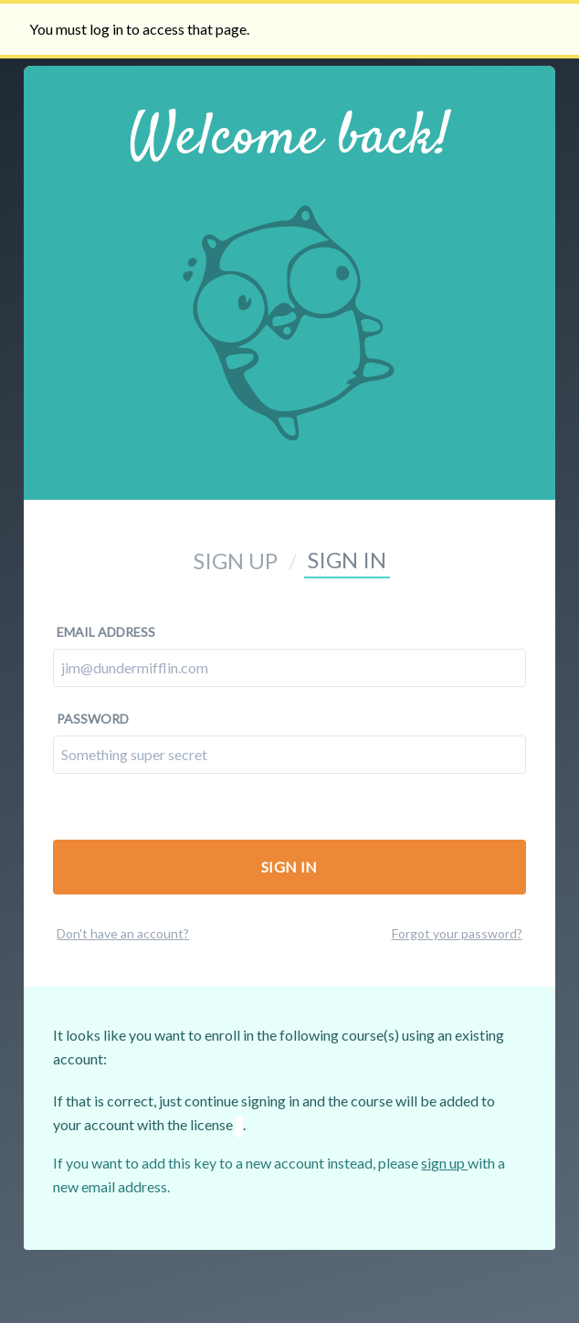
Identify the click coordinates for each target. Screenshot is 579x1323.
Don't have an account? (123, 933)
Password (93, 718)
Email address (106, 632)
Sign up (236, 560)
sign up (444, 1162)
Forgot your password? (457, 933)
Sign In (289, 866)
